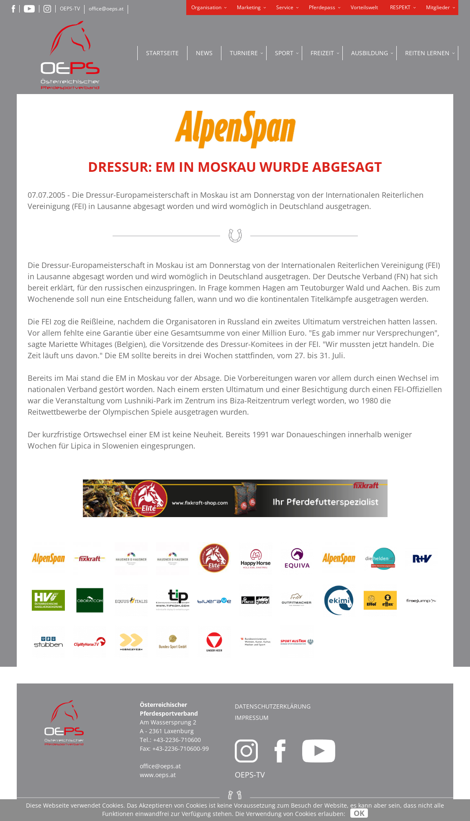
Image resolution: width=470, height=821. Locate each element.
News (204, 53)
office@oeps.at (106, 8)
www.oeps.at (158, 775)
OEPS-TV (70, 8)
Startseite (162, 53)
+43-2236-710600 (177, 740)
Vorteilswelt (364, 7)
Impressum (252, 718)
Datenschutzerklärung (273, 706)
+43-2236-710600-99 (180, 748)
